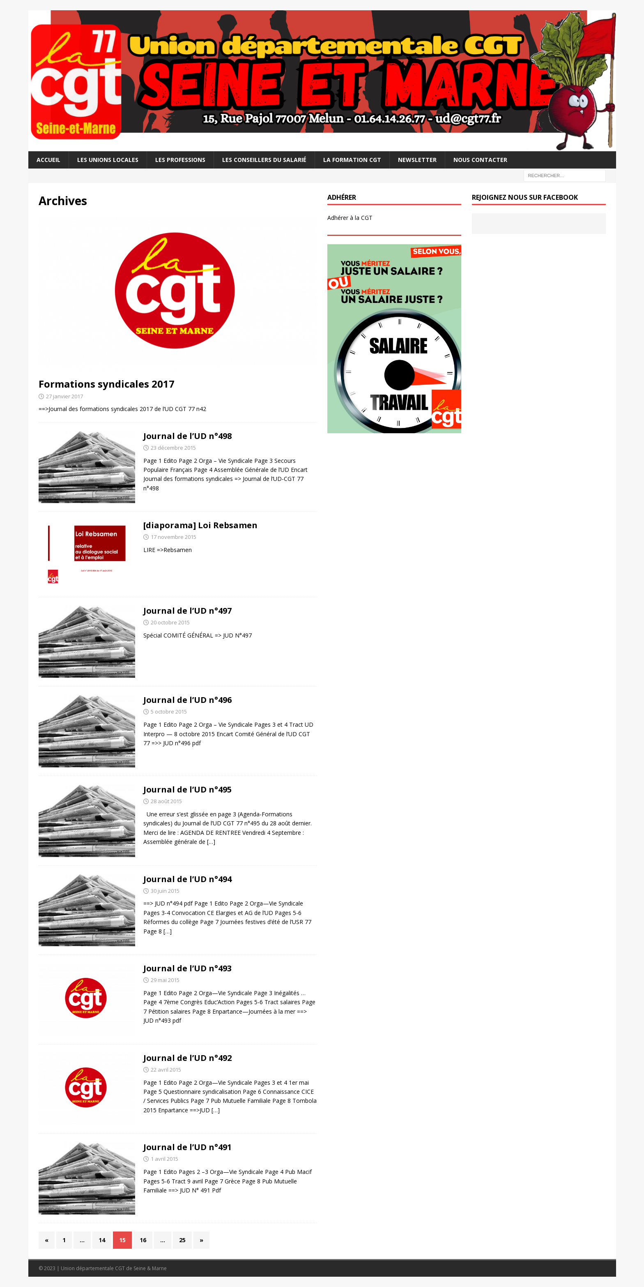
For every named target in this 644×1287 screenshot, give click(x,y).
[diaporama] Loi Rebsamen (200, 525)
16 (143, 1240)
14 (102, 1240)
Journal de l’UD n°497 (187, 610)
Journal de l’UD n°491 (187, 1147)
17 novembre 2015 (173, 537)
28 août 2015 (166, 801)
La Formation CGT (352, 160)
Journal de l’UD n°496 (187, 699)
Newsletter (417, 160)
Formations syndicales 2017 (107, 383)
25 (182, 1240)
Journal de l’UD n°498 (187, 435)
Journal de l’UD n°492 (187, 1057)
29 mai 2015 (165, 980)
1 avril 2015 (164, 1158)
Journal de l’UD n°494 (187, 879)
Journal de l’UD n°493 (187, 968)
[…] (211, 842)
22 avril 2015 (166, 1069)
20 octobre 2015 (170, 622)
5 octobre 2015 (169, 711)
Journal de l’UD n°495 (187, 789)
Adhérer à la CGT (350, 218)
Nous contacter (480, 160)
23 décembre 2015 (173, 447)
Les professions (180, 160)
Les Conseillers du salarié (264, 160)
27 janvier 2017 (64, 396)
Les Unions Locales (107, 160)
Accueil (48, 160)
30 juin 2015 (165, 890)
